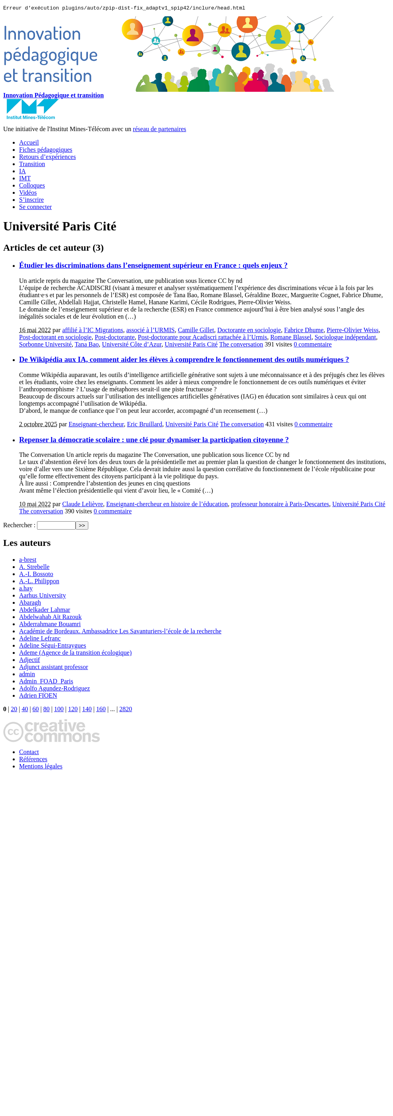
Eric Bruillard (144, 425)
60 (36, 710)
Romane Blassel (290, 338)
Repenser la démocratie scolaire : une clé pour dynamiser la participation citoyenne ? (154, 441)
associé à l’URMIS (150, 331)
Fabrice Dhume (303, 331)
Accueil (29, 143)
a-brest (28, 560)
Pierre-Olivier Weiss (352, 331)
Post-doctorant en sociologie (55, 338)
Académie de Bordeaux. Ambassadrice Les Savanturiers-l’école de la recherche (120, 632)
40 (24, 710)
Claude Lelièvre (82, 505)
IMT (25, 179)
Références (33, 760)
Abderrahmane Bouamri (50, 625)
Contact (29, 753)
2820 (125, 710)
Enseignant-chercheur (96, 425)
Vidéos (28, 193)
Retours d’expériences (47, 158)
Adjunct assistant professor (53, 668)
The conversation (241, 345)
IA (22, 172)
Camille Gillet (196, 331)
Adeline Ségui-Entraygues (52, 646)
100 (59, 710)
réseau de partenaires (159, 130)
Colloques (32, 186)
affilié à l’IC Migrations (92, 331)
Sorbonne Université (45, 345)
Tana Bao (87, 345)
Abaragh (30, 603)
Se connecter (35, 208)
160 (101, 710)
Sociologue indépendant (345, 338)
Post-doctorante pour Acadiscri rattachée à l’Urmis (202, 338)
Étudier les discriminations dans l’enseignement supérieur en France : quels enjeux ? (153, 266)
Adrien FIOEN (38, 696)
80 (46, 710)
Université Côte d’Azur (131, 345)
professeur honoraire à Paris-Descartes (280, 505)
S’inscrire (31, 200)
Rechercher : (19, 526)
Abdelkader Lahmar (44, 610)
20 (14, 710)
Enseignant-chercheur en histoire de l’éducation (167, 505)
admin (27, 675)
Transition (32, 165)
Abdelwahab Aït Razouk (50, 618)
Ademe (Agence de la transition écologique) (75, 653)
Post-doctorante (114, 338)
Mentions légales (40, 767)
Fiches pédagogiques (45, 150)
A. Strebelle (34, 568)
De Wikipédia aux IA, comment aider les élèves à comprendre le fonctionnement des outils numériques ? (184, 360)
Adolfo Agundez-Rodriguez (54, 689)
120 (73, 710)
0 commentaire (313, 345)
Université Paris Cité (191, 345)
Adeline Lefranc (39, 639)
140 (86, 710)
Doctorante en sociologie (249, 331)
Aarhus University (42, 596)
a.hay (26, 589)
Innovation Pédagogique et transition (53, 96)
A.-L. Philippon (39, 582)
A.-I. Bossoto (36, 575)
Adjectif (29, 661)
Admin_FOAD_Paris (46, 682)
